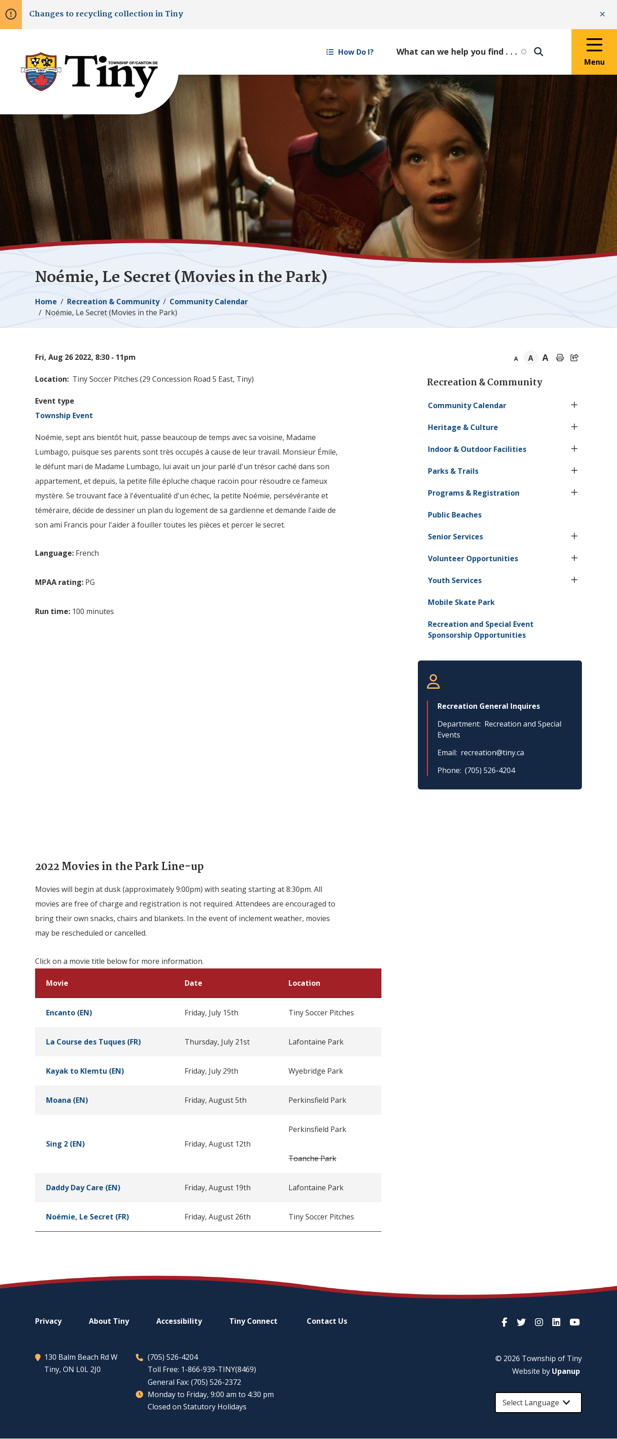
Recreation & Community (113, 302)
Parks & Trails (453, 471)
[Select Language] (538, 1402)
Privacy (48, 1321)
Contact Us (327, 1321)
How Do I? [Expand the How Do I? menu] (350, 52)
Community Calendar (209, 302)
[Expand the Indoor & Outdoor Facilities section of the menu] (574, 449)
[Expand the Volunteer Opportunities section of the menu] (574, 558)
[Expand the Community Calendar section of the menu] (574, 405)
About (109, 1321)
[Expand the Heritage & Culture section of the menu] (574, 427)
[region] (208, 1100)
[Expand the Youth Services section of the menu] (574, 580)
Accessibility (179, 1321)
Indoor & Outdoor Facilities (477, 449)
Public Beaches (455, 515)
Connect (253, 1321)
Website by (546, 1371)
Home (46, 302)
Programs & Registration (473, 493)
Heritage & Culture (463, 427)
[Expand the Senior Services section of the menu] (574, 536)
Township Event (64, 415)
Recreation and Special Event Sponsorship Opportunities (481, 629)
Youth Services (455, 580)
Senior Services (455, 537)
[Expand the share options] (574, 357)
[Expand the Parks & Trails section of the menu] (574, 471)
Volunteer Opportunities (473, 558)
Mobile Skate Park (461, 602)
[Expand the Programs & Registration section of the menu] (574, 493)
